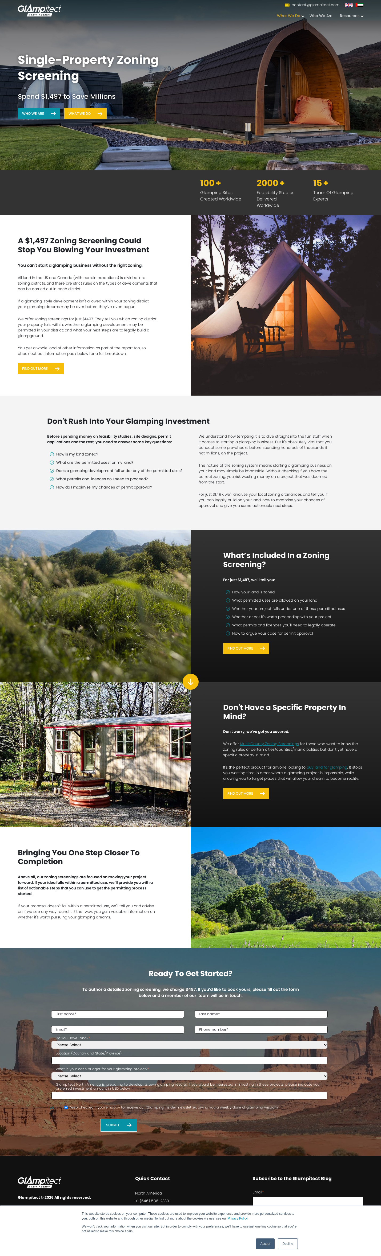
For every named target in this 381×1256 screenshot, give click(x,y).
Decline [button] (287, 1244)
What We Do (288, 16)
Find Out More (35, 368)
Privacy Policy (237, 1218)
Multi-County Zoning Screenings (269, 743)
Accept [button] (265, 1244)
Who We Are (321, 16)
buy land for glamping (327, 767)
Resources (349, 16)
